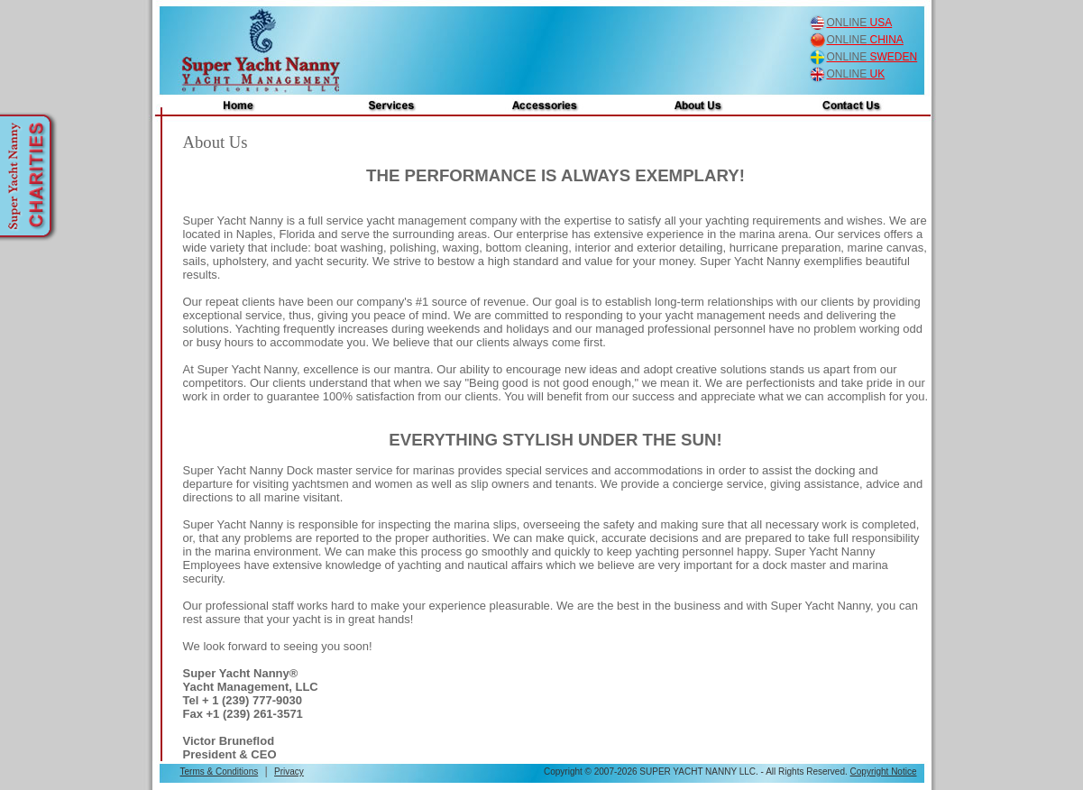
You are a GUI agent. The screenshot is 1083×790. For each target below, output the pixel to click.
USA (860, 22)
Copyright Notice (883, 771)
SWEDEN (872, 57)
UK (856, 74)
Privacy (289, 771)
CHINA (865, 39)
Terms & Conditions (219, 771)
